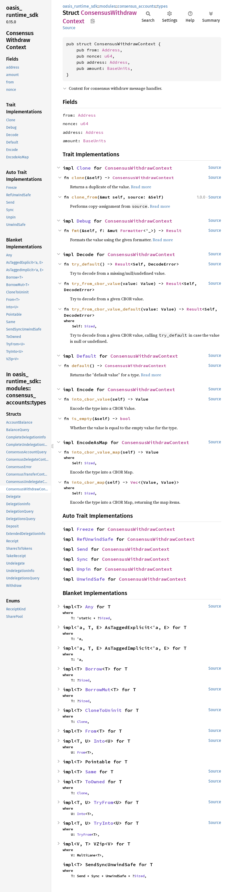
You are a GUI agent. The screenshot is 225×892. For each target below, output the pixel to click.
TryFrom (103, 802)
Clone (84, 168)
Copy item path (92, 21)
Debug (84, 221)
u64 (108, 56)
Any (89, 607)
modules (107, 6)
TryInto (103, 823)
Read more (141, 187)
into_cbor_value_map (96, 452)
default (80, 365)
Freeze (85, 529)
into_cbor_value (91, 399)
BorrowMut (97, 689)
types (162, 6)
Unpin (84, 569)
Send (82, 549)
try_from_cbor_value (96, 283)
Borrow (93, 669)
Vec (134, 482)
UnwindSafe (91, 579)
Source (69, 27)
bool (125, 418)
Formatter (131, 230)
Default (86, 356)
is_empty (82, 418)
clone (78, 177)
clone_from (84, 197)
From (90, 731)
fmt (75, 230)
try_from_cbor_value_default (106, 309)
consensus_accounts (136, 6)
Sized (89, 326)
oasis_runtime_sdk (80, 6)
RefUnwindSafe (95, 539)
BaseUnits (118, 68)
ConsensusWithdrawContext (138, 168)
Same (90, 772)
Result (174, 230)
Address (111, 49)
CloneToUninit (103, 710)
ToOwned (95, 782)
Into (99, 741)
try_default (86, 264)
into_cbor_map (88, 482)
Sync (82, 559)
